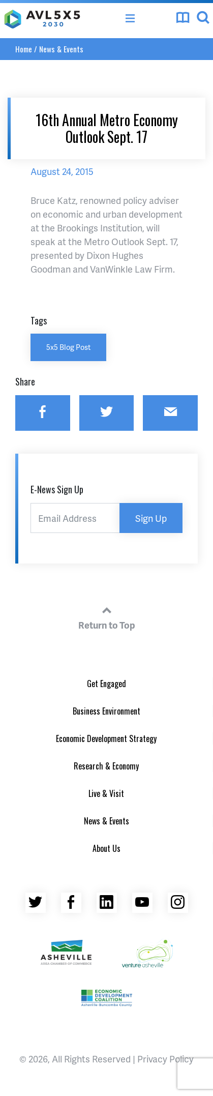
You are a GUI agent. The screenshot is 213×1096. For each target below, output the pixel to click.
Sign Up (151, 518)
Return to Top (106, 616)
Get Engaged (106, 683)
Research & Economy (106, 766)
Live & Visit (106, 793)
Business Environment (106, 711)
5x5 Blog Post (68, 347)
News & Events (61, 48)
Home (23, 48)
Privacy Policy (165, 1058)
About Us (106, 848)
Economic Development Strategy (106, 738)
